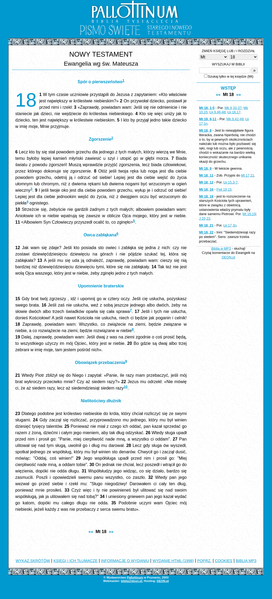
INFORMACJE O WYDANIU (125, 561)
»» (111, 531)
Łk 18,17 (233, 112)
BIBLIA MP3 (246, 561)
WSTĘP (228, 88)
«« (90, 531)
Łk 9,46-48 (218, 112)
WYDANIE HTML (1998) (173, 561)
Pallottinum (135, 577)
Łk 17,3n (229, 225)
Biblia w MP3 (221, 248)
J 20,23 (204, 218)
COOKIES (223, 561)
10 (126, 387)
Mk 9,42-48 (235, 119)
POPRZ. (204, 561)
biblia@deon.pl (131, 581)
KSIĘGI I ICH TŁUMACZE (75, 561)
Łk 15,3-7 (230, 182)
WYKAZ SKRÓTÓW (33, 561)
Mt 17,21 (247, 175)
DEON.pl (228, 257)
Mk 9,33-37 (232, 108)
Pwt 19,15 (224, 189)
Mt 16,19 (249, 214)
